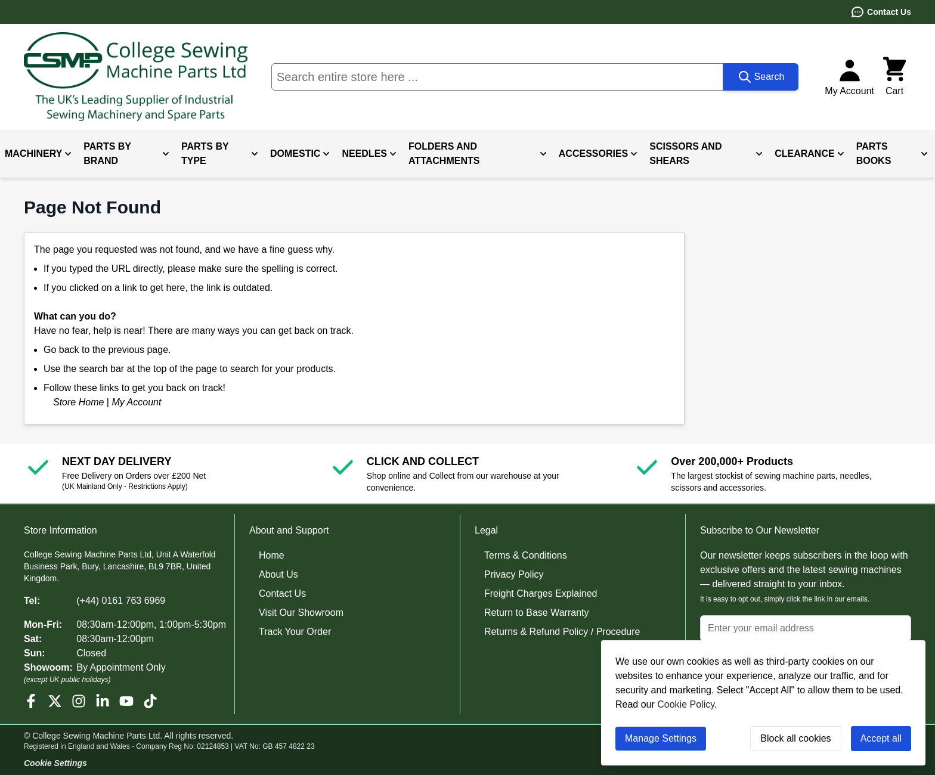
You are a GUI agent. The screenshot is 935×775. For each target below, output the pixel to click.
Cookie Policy (685, 704)
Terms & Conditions (525, 555)
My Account (136, 402)
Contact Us (880, 12)
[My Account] (849, 77)
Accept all (881, 738)
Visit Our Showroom (301, 612)
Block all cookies (795, 738)
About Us (278, 574)
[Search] (761, 77)
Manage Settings (660, 738)
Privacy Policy (514, 574)
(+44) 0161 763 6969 (120, 601)
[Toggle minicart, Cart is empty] (894, 77)
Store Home (78, 402)
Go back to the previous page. (107, 350)
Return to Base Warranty (536, 612)
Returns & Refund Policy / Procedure (562, 632)
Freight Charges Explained (540, 593)
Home (271, 555)
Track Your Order (295, 632)
